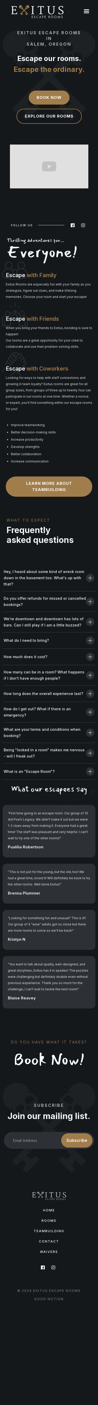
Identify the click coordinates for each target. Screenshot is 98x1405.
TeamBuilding (49, 1231)
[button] (86, 11)
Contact (49, 1241)
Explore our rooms (49, 116)
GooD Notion (49, 1299)
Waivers (49, 1252)
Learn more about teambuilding (49, 486)
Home (49, 1210)
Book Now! (49, 1059)
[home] (37, 11)
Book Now (49, 97)
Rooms (49, 1221)
